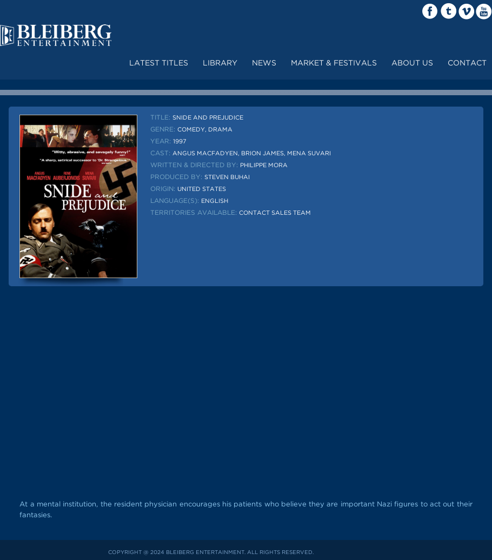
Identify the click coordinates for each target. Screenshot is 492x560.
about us (412, 63)
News (264, 63)
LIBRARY (220, 63)
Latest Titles (158, 63)
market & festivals (334, 63)
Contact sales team (275, 213)
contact (467, 63)
